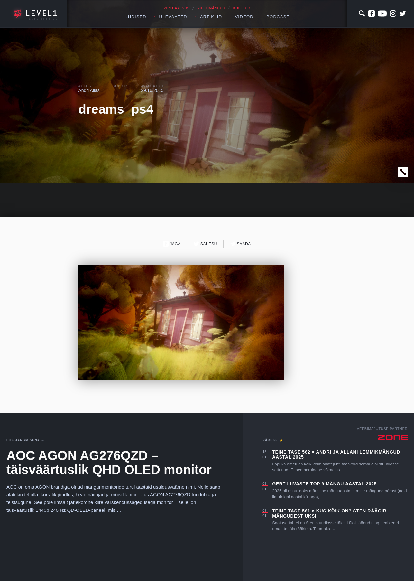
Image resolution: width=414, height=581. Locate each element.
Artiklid (211, 16)
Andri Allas (89, 90)
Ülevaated (173, 16)
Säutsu (205, 244)
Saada (240, 244)
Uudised (135, 16)
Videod (244, 16)
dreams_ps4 (115, 109)
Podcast (278, 16)
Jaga (172, 244)
